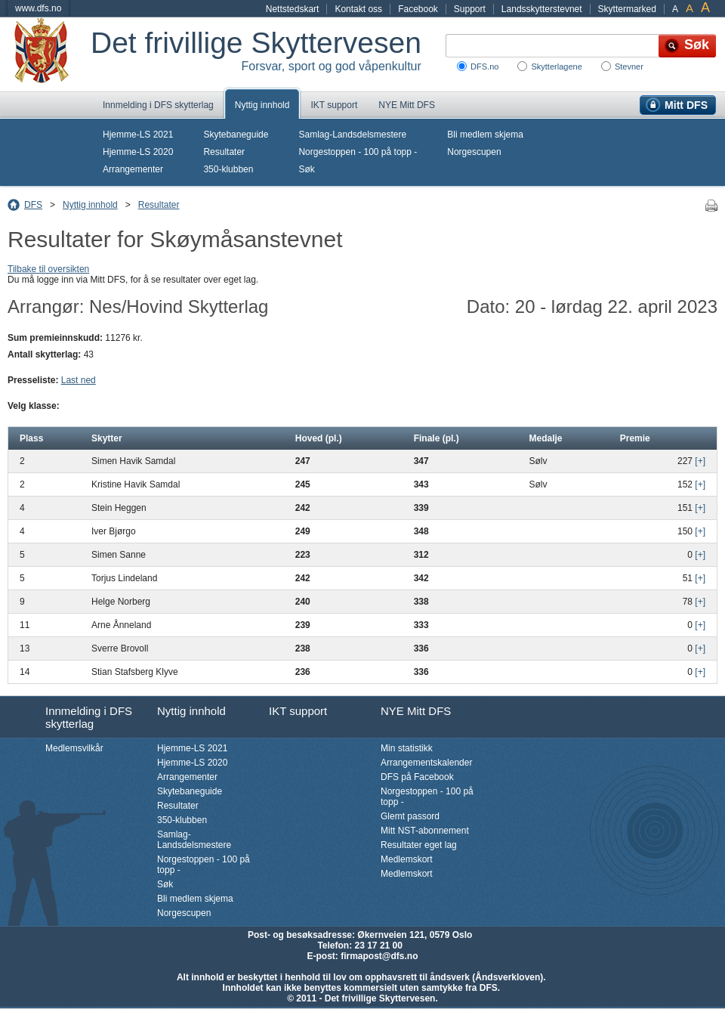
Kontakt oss (358, 9)
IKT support (333, 105)
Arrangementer (133, 169)
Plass (31, 438)
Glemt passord (410, 816)
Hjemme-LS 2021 (138, 134)
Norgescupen (474, 152)
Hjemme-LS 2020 (138, 152)
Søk (306, 169)
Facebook (418, 9)
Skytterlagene (556, 66)
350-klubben (228, 169)
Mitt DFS (686, 105)
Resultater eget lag (419, 845)
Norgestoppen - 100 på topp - (357, 152)
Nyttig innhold (262, 105)
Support (470, 9)
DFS (33, 205)
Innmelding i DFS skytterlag (158, 105)
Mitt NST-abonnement (425, 830)
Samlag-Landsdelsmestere (352, 134)
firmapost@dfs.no (379, 956)
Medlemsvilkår (74, 748)
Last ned (78, 380)
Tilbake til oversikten (48, 269)
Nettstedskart (292, 9)
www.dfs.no (38, 8)
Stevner (629, 66)
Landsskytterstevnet (541, 9)
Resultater (224, 152)
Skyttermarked (627, 9)
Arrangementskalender (426, 762)
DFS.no (484, 66)
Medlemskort (407, 859)
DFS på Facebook (417, 777)
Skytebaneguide (235, 134)
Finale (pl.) (436, 438)
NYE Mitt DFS (406, 105)
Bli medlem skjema (485, 134)
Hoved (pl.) (318, 438)
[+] (700, 461)
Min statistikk (407, 748)
